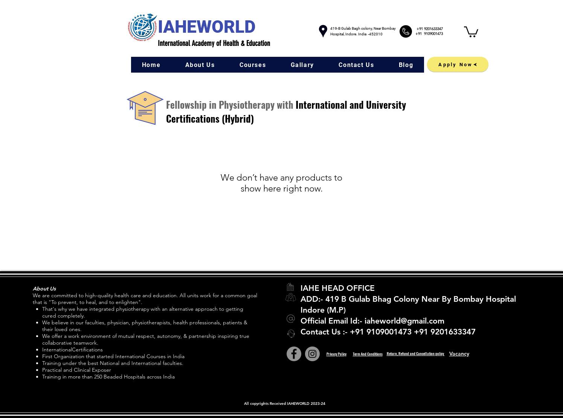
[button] (471, 31)
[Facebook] (294, 354)
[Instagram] (312, 354)
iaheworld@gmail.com (404, 320)
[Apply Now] (457, 64)
